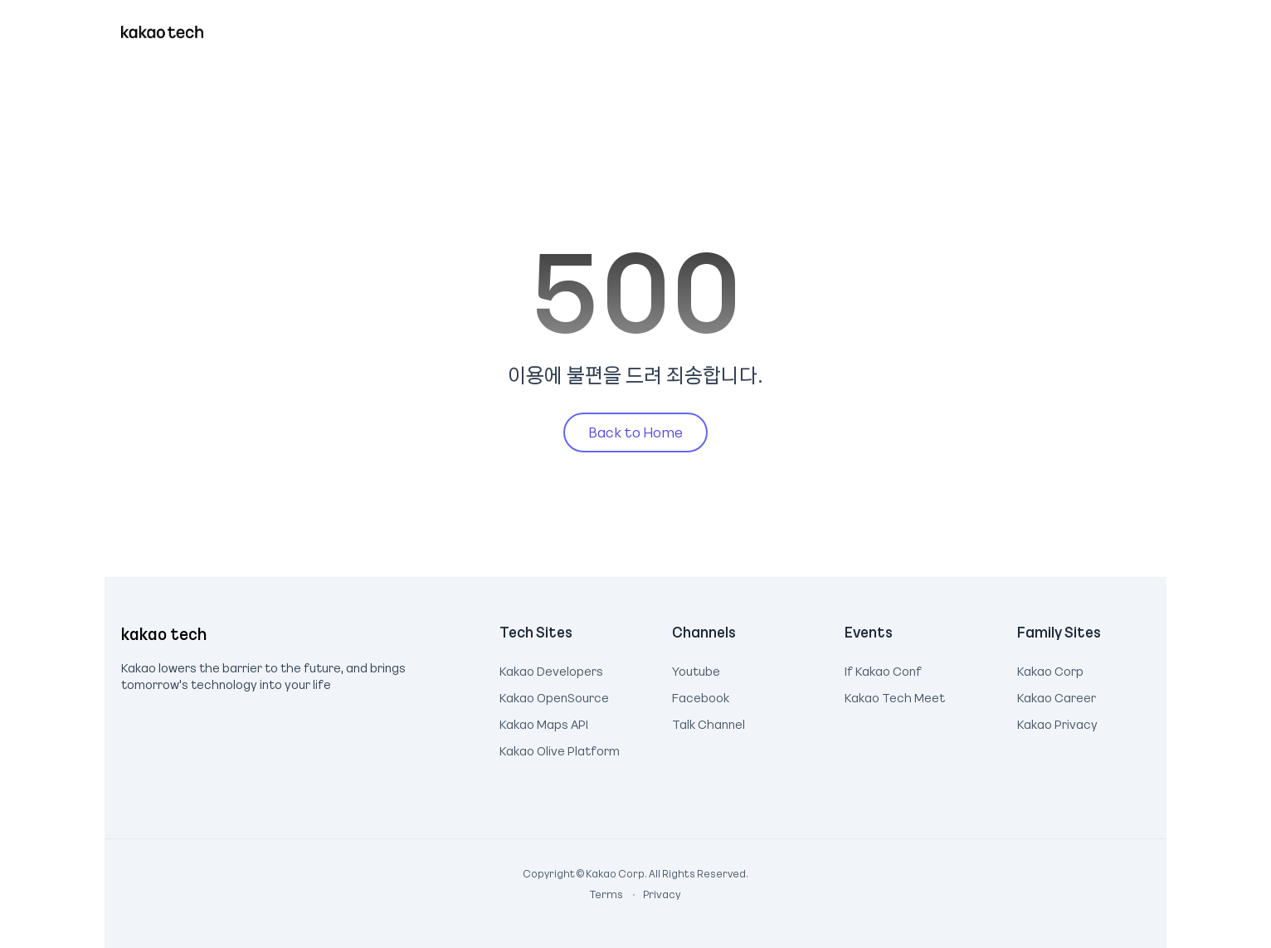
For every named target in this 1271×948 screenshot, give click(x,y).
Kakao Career (1056, 696)
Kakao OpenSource (554, 696)
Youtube (696, 669)
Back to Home (635, 432)
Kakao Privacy (1057, 722)
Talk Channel (708, 722)
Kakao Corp (1050, 669)
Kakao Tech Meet (895, 696)
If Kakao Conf (883, 669)
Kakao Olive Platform (559, 749)
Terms (607, 894)
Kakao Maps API (543, 722)
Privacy (653, 894)
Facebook (700, 696)
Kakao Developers (551, 669)
